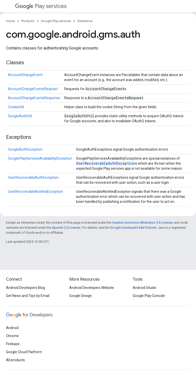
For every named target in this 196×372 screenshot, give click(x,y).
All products (15, 360)
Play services (41, 6)
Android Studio (144, 288)
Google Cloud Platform (24, 352)
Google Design (80, 296)
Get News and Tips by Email (27, 296)
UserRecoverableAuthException (106, 163)
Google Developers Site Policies (133, 227)
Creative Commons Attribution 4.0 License (142, 222)
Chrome (12, 336)
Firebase (13, 344)
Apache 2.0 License (66, 227)
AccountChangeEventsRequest (33, 89)
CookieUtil (16, 107)
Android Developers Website (91, 288)
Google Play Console (149, 296)
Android (12, 328)
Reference (85, 21)
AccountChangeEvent (25, 75)
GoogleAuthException (25, 149)
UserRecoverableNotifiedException (35, 192)
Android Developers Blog (25, 288)
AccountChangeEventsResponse (34, 98)
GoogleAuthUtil (20, 116)
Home (10, 21)
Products (27, 21)
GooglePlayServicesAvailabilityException (40, 158)
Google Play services (56, 21)
